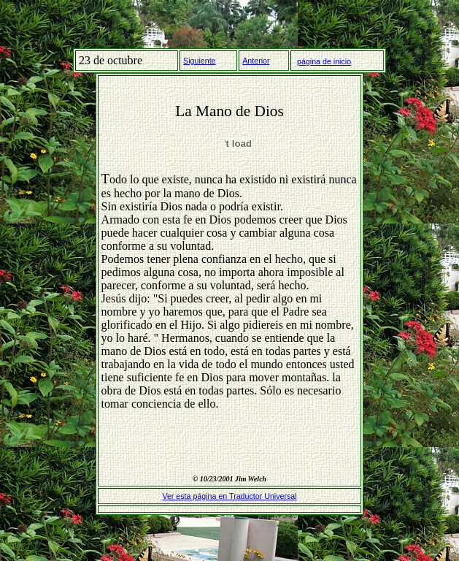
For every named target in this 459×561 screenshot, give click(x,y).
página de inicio (324, 61)
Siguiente (199, 60)
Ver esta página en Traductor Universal (229, 496)
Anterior (255, 60)
